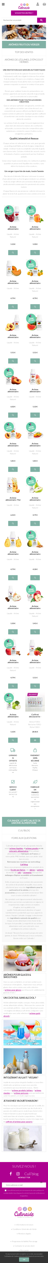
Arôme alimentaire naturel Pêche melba (35, 445)
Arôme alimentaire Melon (13, 282)
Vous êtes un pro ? (24, 13)
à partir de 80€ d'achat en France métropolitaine (13, 760)
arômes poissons (21, 1093)
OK (24, 1259)
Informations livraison (24, 1225)
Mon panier (24, 1250)
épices (32, 870)
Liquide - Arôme (13, 288)
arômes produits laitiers (22, 1090)
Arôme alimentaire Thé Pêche (13, 499)
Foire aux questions (24, 838)
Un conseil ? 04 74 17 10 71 (13, 789)
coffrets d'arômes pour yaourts (19, 1122)
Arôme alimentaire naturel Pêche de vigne (12, 390)
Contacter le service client (25, 1246)
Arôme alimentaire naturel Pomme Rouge (13, 228)
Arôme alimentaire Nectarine (13, 336)
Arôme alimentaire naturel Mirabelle (35, 282)
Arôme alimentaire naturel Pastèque (35, 336)
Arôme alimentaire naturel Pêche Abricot (12, 445)
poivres (40, 870)
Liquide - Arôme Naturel (13, 235)
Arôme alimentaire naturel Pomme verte (13, 716)
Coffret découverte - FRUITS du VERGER (35, 716)
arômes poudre (31, 848)
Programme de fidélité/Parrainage (24, 1241)
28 (35, 732)
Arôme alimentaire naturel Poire (35, 499)
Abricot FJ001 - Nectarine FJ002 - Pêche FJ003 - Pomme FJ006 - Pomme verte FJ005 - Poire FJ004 (35, 724)
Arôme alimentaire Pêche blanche (35, 390)
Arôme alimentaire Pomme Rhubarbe (35, 661)
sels (19, 872)
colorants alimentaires (18, 851)
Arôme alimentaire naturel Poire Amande (35, 553)
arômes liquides (16, 848)
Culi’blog (24, 830)
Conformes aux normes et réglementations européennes (35, 794)
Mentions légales (24, 1233)
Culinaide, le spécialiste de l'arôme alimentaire (24, 821)
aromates (27, 872)
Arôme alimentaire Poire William (13, 553)
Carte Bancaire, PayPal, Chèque (35, 759)
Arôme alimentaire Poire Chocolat (13, 607)
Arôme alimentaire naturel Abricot (35, 228)
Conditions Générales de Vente (25, 1229)
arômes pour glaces (13, 990)
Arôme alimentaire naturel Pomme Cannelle (13, 661)
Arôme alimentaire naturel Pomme (35, 607)
